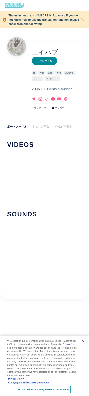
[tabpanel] (44, 208)
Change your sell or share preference (28, 382)
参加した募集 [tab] (40, 126)
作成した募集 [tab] (63, 126)
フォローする (44, 60)
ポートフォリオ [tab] (17, 126)
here (68, 344)
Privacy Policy (16, 379)
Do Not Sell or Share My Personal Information (43, 389)
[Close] (82, 19)
